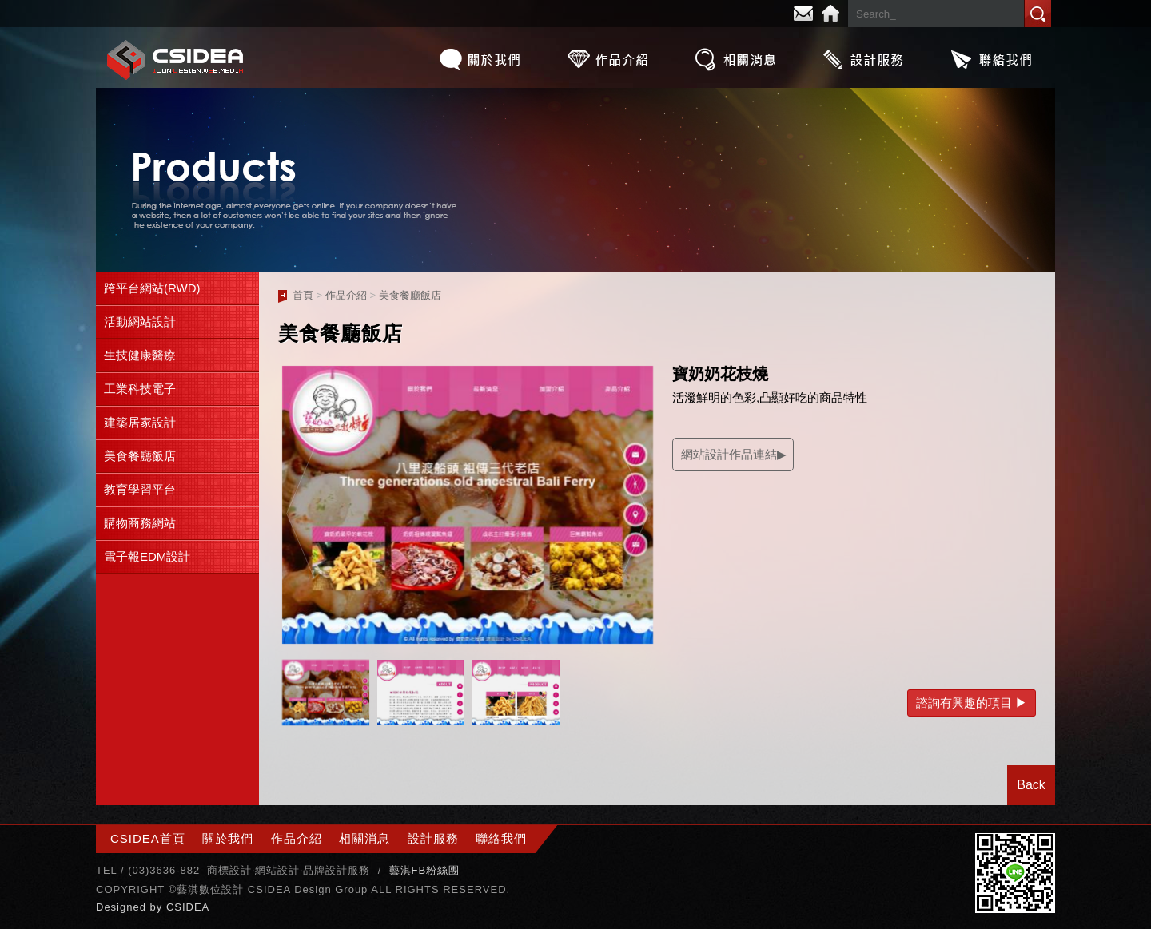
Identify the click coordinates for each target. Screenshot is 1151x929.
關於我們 (480, 59)
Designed (123, 907)
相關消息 (735, 59)
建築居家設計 (140, 422)
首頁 (303, 295)
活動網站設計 (140, 321)
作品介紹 (607, 59)
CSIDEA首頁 (147, 838)
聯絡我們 (991, 59)
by (158, 907)
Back (1031, 785)
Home (830, 13)
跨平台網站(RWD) (152, 288)
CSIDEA (187, 907)
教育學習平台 (140, 489)
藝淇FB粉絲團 (424, 870)
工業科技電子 (140, 388)
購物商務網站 (140, 523)
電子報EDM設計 (147, 556)
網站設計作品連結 (729, 454)
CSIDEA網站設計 (176, 59)
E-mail (803, 13)
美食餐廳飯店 (140, 456)
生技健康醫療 (140, 355)
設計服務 (863, 59)
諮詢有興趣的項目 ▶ (971, 702)
